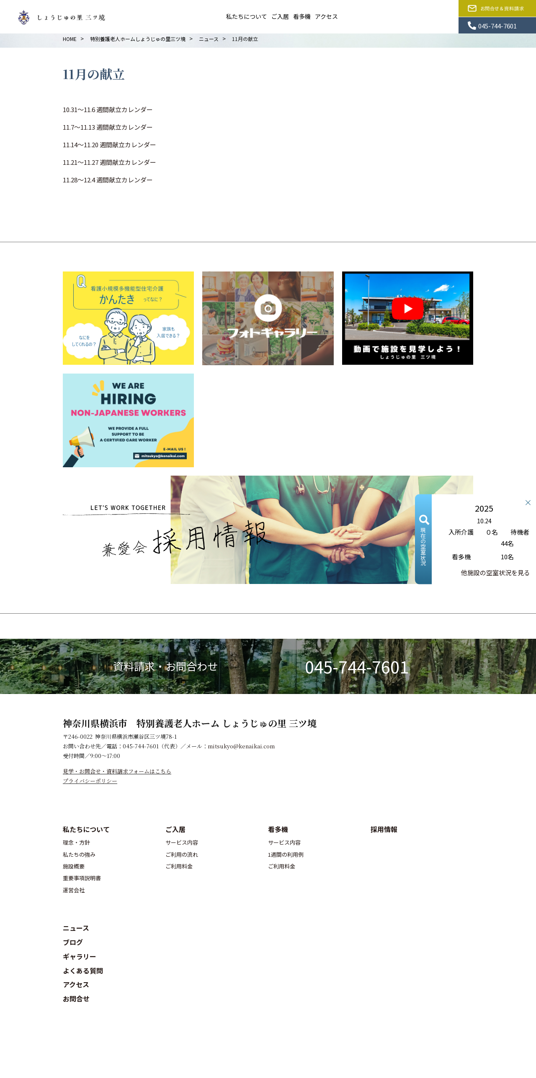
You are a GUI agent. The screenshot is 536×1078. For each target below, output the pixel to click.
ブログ (73, 942)
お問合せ (76, 999)
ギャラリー (79, 956)
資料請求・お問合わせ (165, 665)
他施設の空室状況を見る (495, 572)
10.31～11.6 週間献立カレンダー (108, 109)
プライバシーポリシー (90, 781)
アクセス (326, 16)
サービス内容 (181, 842)
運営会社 (74, 890)
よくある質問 (83, 970)
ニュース (76, 928)
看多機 (302, 16)
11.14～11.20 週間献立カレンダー (109, 144)
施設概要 (74, 866)
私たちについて (246, 16)
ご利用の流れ (181, 854)
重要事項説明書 (82, 878)
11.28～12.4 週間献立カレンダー (108, 179)
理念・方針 (76, 842)
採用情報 (384, 829)
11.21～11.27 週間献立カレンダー (109, 162)
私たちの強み (79, 854)
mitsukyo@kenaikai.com (241, 746)
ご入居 (280, 16)
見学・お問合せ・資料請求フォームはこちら (117, 771)
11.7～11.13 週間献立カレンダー (108, 127)
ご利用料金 (179, 866)
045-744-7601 (357, 666)
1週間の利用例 (286, 854)
